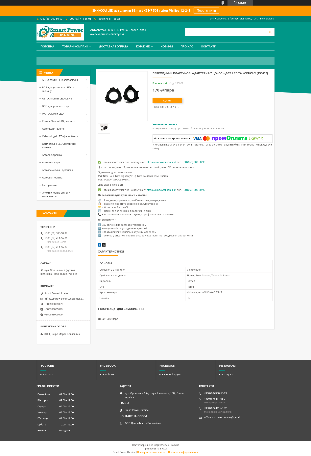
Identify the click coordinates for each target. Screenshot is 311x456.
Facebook (108, 374)
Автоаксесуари (51, 162)
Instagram (227, 374)
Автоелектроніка (52, 154)
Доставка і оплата (113, 46)
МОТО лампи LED (53, 113)
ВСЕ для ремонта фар (55, 106)
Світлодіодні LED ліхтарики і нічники (59, 145)
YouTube (48, 374)
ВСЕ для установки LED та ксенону (58, 89)
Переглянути (206, 11)
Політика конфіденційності (183, 452)
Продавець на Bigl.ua (156, 448)
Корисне (143, 46)
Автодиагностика (52, 177)
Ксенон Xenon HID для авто (58, 121)
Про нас (187, 46)
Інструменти (49, 185)
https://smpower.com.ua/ (161, 162)
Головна (47, 46)
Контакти (208, 46)
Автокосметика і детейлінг (57, 170)
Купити (167, 100)
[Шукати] (271, 32)
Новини (167, 46)
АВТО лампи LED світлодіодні (60, 79)
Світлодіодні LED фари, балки (60, 136)
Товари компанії (75, 46)
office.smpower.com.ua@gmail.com (64, 298)
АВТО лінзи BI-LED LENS (57, 98)
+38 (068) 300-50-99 (193, 162)
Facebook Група (171, 374)
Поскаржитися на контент (151, 452)
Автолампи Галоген (53, 128)
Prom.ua (174, 445)
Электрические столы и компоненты (56, 194)
